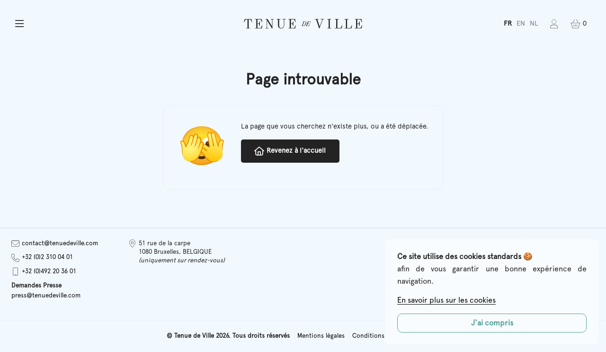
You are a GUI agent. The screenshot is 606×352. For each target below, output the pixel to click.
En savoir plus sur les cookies (446, 300)
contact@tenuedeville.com (54, 244)
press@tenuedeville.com (45, 296)
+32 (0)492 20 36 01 (43, 272)
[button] (103, 24)
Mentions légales (321, 336)
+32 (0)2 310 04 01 (42, 258)
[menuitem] (508, 24)
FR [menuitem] (508, 23)
